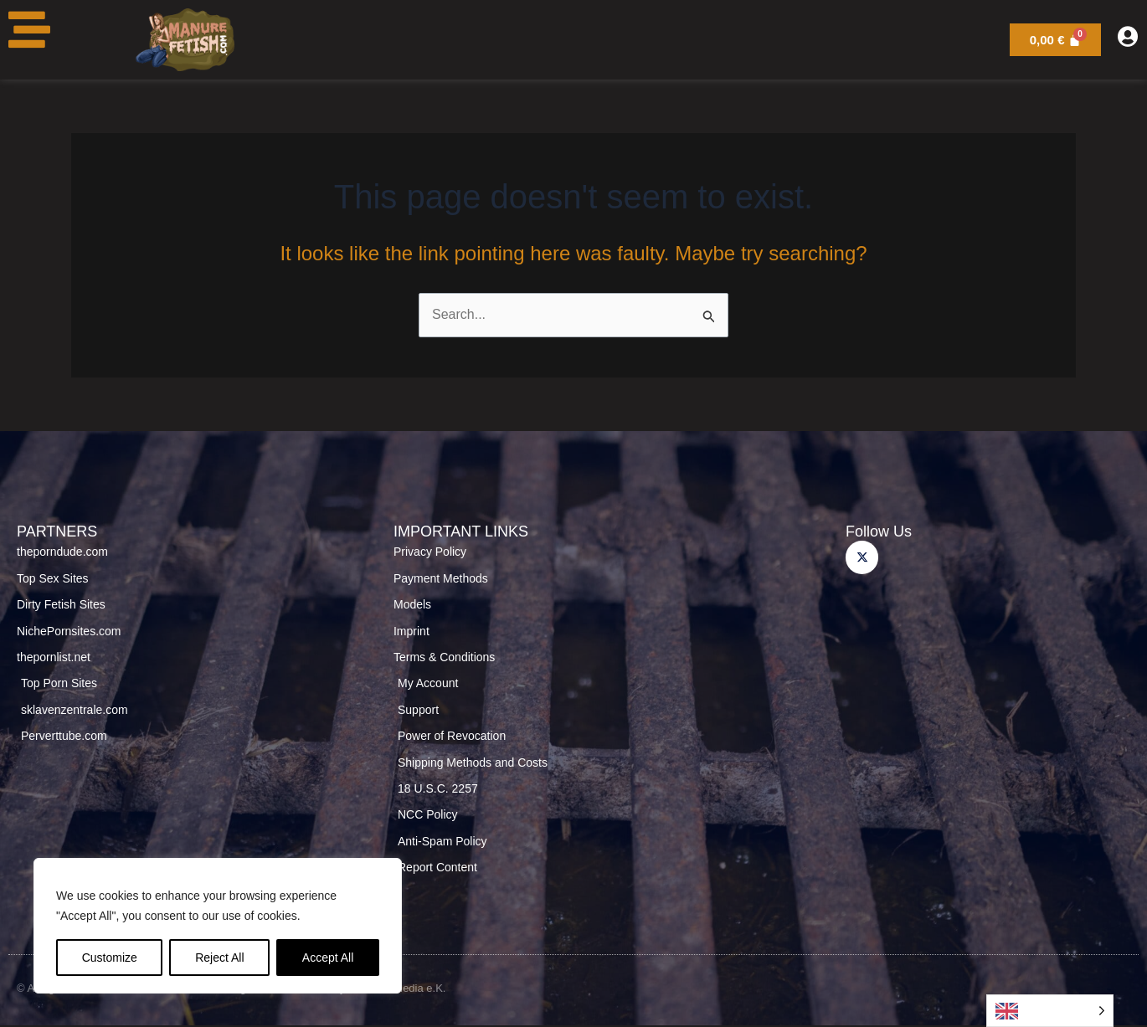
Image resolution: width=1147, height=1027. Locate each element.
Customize (109, 957)
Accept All (327, 957)
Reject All (219, 957)
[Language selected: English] (1050, 1010)
